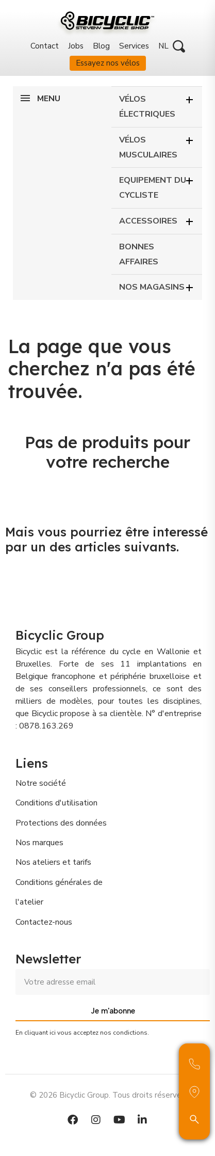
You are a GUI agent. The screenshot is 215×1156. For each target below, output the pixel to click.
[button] (179, 46)
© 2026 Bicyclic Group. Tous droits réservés (107, 1095)
